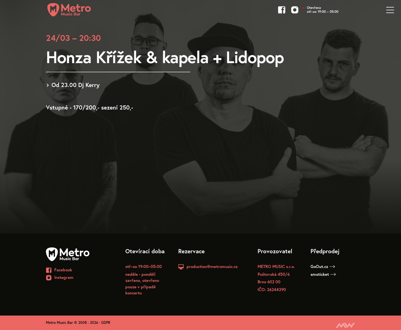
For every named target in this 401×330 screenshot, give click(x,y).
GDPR (105, 322)
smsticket (323, 274)
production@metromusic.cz (212, 266)
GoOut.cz (322, 266)
